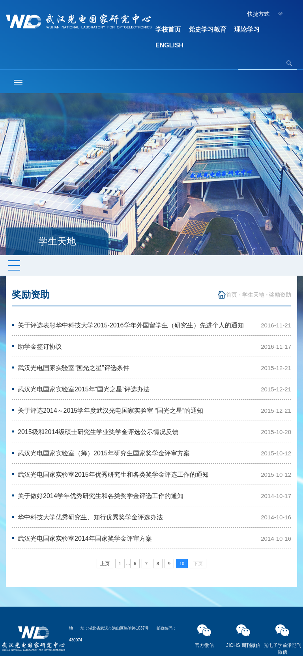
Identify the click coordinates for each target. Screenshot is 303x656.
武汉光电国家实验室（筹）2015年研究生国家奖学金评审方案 (104, 453)
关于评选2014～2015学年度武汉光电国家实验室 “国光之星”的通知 (110, 410)
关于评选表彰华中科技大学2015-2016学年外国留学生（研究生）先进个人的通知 (131, 325)
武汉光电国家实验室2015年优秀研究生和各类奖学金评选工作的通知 (113, 474)
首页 (231, 294)
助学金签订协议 (40, 346)
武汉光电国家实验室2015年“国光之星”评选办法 (84, 389)
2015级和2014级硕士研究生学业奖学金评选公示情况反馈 (98, 432)
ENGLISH (169, 45)
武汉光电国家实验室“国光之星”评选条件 (73, 368)
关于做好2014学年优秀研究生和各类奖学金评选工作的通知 (100, 495)
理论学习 (247, 29)
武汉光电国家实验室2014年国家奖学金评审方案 (85, 538)
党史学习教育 (207, 29)
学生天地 (253, 294)
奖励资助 (280, 294)
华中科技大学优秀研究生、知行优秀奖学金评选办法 (90, 517)
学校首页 (168, 29)
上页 (105, 563)
